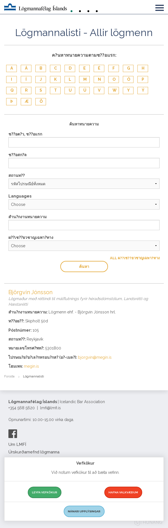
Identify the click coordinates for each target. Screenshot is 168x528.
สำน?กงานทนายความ (27, 217)
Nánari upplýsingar (84, 511)
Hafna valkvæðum (123, 492)
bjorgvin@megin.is (95, 357)
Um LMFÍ (17, 444)
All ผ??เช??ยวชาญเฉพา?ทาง (135, 258)
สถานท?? (16, 175)
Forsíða (9, 376)
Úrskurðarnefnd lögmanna (33, 452)
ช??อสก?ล (17, 155)
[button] (159, 7)
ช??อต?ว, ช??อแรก (25, 134)
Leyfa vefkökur (44, 492)
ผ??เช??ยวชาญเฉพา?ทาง (30, 237)
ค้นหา (84, 266)
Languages (19, 196)
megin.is (31, 366)
